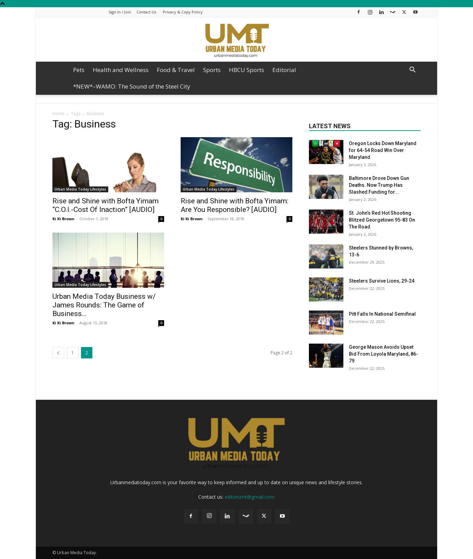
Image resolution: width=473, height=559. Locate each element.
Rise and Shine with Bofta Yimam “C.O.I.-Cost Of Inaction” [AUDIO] (105, 205)
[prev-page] (58, 352)
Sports (212, 70)
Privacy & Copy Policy (183, 11)
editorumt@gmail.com (249, 497)
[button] (412, 70)
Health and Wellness (121, 70)
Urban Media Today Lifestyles (80, 189)
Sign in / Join (120, 11)
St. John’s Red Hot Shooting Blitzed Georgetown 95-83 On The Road (382, 220)
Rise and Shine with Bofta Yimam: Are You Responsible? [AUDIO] (234, 205)
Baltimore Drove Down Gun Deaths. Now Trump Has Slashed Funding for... (379, 185)
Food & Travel (176, 70)
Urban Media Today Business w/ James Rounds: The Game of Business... (104, 305)
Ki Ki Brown (63, 218)
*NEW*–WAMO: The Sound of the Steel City (131, 86)
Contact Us (146, 11)
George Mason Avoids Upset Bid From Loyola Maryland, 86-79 (383, 354)
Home (58, 113)
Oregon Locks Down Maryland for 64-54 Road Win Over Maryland (382, 150)
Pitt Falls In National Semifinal (382, 314)
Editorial (284, 70)
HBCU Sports (246, 70)
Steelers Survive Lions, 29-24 (382, 281)
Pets (78, 70)
